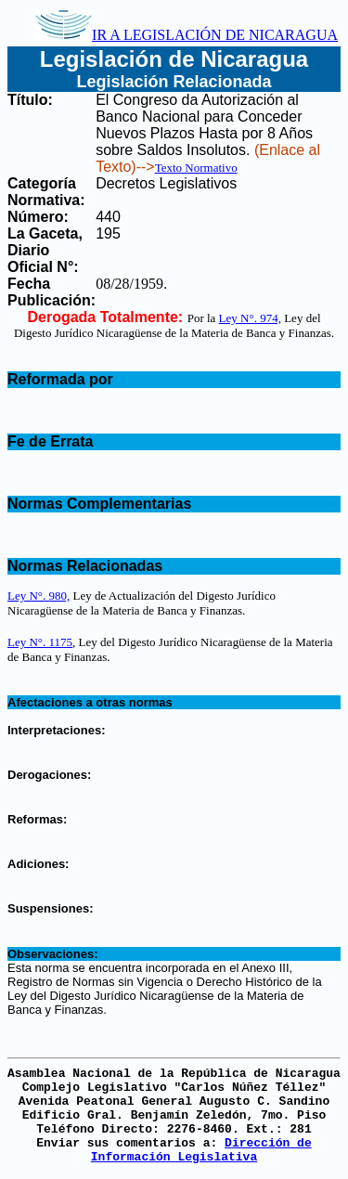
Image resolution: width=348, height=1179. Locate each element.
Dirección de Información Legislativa (201, 1150)
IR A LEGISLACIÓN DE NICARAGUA (186, 35)
